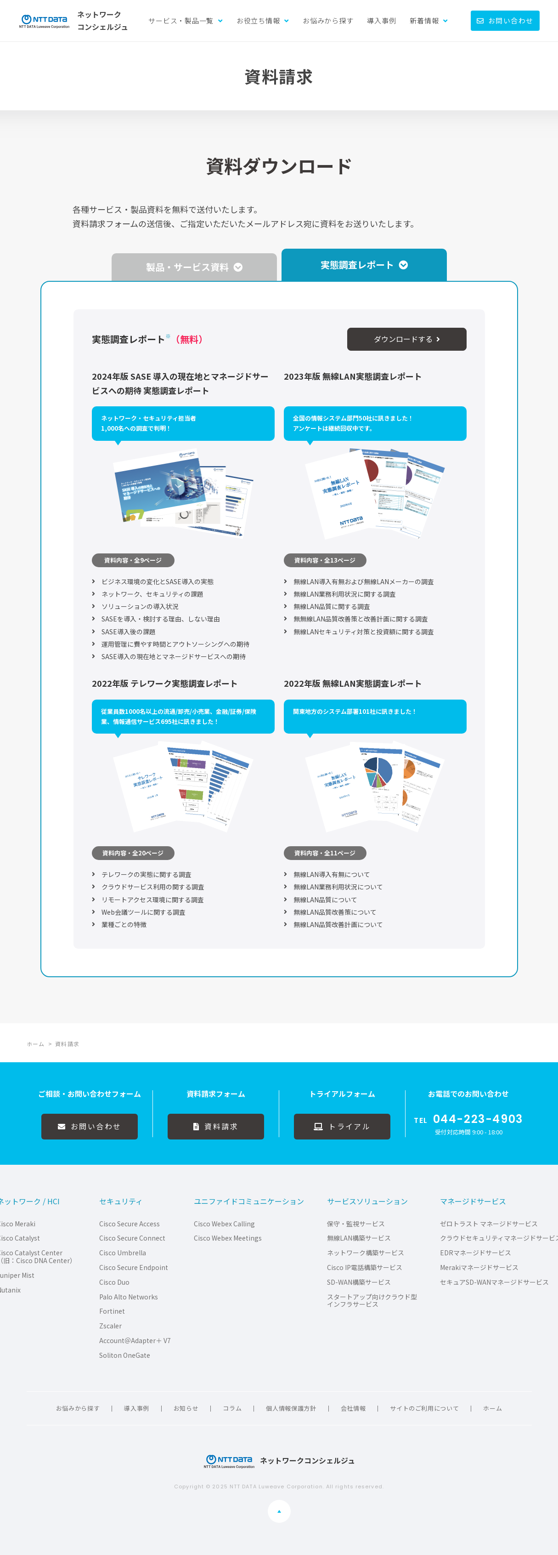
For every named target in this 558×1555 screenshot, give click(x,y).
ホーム (492, 1408)
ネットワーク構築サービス (365, 1253)
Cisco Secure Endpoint (133, 1267)
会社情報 (353, 1408)
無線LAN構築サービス (359, 1238)
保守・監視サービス (356, 1224)
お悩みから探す (328, 20)
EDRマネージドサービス (475, 1253)
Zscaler (110, 1326)
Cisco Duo (114, 1282)
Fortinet (112, 1311)
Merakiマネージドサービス (479, 1267)
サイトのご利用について (424, 1408)
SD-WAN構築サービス (359, 1282)
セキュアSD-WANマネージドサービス (494, 1282)
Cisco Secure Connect (132, 1238)
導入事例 (381, 20)
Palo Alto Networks (128, 1297)
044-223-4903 (478, 1119)
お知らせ (186, 1408)
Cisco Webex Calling (224, 1224)
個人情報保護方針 (291, 1408)
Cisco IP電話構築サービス (364, 1267)
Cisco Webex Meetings (228, 1238)
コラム (232, 1408)
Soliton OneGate (124, 1355)
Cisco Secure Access (129, 1224)
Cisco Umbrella (122, 1253)
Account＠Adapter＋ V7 (135, 1340)
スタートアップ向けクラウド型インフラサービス (372, 1301)
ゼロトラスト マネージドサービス (489, 1224)
